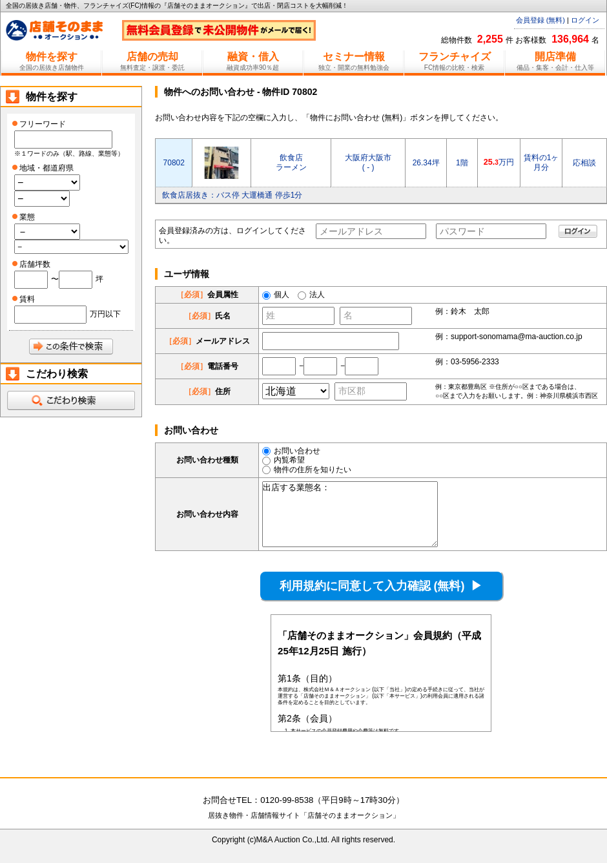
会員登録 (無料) (540, 20)
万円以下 (105, 313)
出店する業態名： (350, 514)
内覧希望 (283, 459)
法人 (317, 294)
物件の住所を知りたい (306, 469)
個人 (281, 294)
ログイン (585, 20)
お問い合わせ (291, 450)
